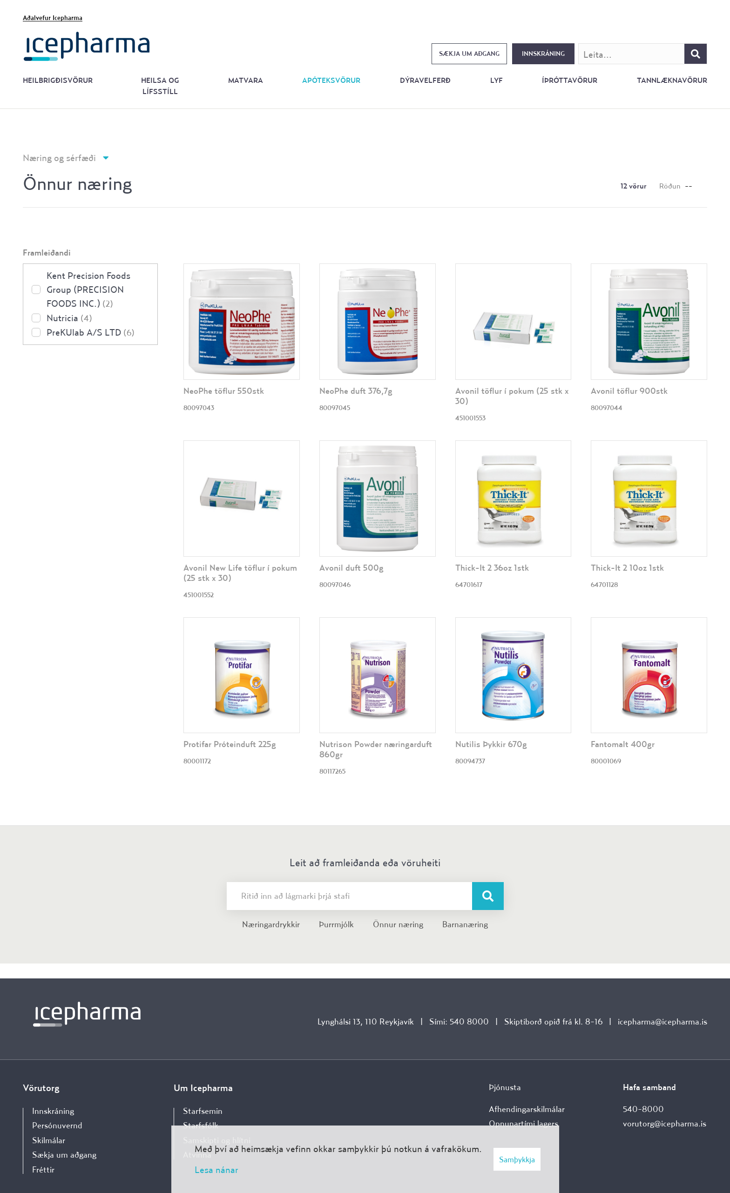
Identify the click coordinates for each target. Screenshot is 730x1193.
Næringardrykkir (271, 924)
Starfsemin (203, 1111)
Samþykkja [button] (517, 1159)
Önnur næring (398, 924)
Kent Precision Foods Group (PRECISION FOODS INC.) (88, 289)
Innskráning (543, 53)
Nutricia (69, 317)
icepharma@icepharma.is (662, 1021)
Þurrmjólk (336, 924)
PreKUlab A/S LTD (91, 332)
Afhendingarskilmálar (527, 1109)
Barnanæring (465, 924)
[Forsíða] (87, 45)
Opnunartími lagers (523, 1123)
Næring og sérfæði (59, 157)
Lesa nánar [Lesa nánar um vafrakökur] (216, 1169)
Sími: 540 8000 (459, 1021)
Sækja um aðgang (469, 53)
